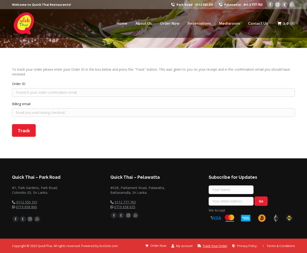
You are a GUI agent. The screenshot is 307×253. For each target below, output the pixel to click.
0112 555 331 (26, 202)
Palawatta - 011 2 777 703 (240, 4)
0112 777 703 (125, 202)
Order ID (18, 83)
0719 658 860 (26, 207)
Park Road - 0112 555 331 (192, 4)
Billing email (21, 104)
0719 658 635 (124, 207)
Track (24, 130)
